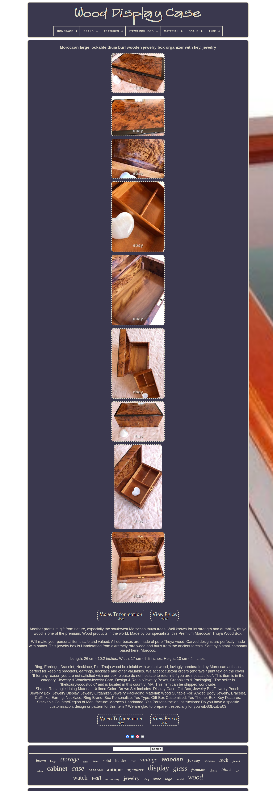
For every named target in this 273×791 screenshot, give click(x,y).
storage (69, 759)
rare (133, 761)
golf (237, 771)
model (180, 779)
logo (168, 779)
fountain (198, 770)
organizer (135, 769)
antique (114, 769)
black (226, 769)
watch (80, 777)
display (158, 768)
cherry (213, 770)
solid (107, 760)
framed (236, 761)
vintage (148, 759)
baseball (95, 770)
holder (120, 760)
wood (195, 777)
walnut (40, 771)
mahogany (112, 779)
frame (96, 761)
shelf (146, 779)
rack (223, 760)
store (157, 779)
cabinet (57, 768)
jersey (193, 761)
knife (85, 761)
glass (180, 768)
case (78, 768)
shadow (209, 761)
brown (41, 760)
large (53, 761)
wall (96, 778)
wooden (172, 759)
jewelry (131, 778)
